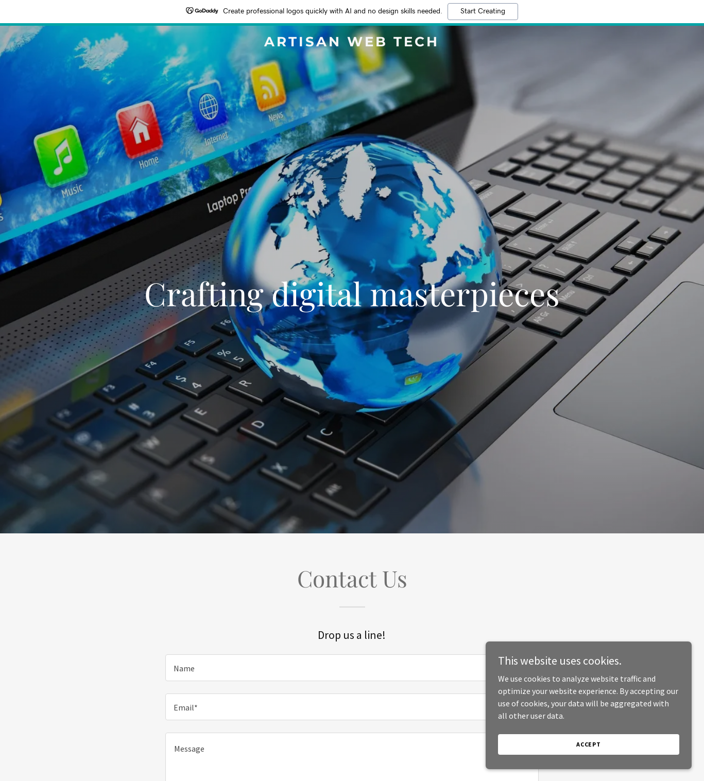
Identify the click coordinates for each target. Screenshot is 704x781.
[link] (352, 43)
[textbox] (352, 667)
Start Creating (482, 11)
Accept (588, 744)
